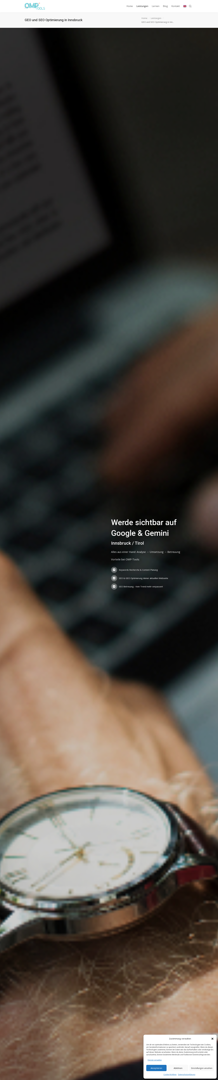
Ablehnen (178, 1068)
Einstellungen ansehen (201, 1068)
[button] (212, 1038)
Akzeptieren (156, 1068)
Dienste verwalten (155, 1060)
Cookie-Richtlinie (170, 1074)
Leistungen (156, 18)
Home (144, 18)
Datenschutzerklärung (186, 1074)
